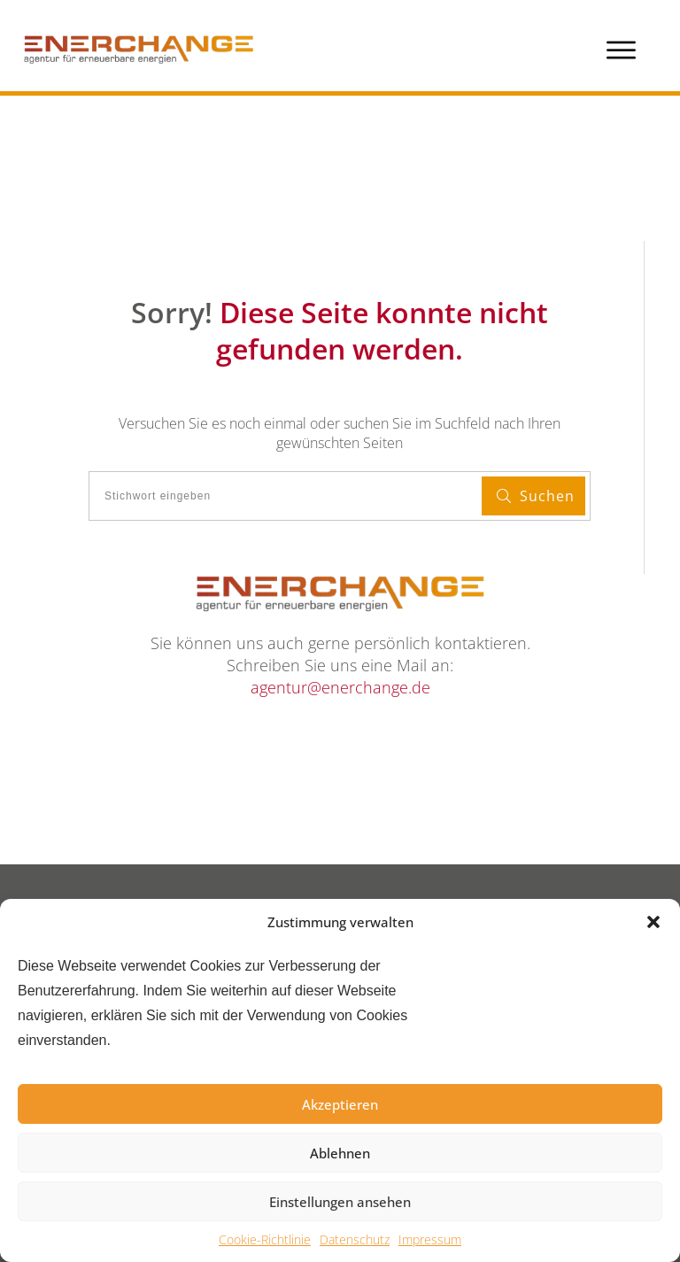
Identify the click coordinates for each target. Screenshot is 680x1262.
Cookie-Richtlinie (265, 1239)
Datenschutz (355, 1239)
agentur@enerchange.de (340, 687)
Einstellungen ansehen (340, 1202)
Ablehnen (340, 1153)
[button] (653, 922)
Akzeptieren (340, 1104)
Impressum (429, 1239)
